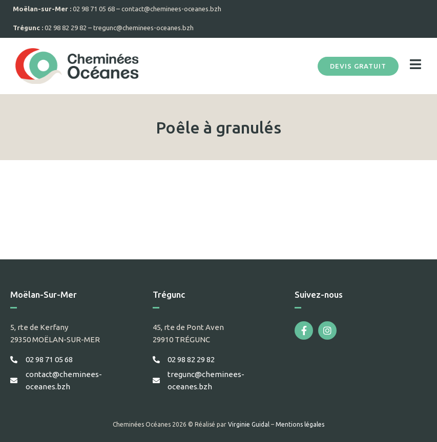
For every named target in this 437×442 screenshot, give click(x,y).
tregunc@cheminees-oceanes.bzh (143, 27)
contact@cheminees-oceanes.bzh (171, 8)
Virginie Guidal (248, 424)
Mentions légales (300, 424)
